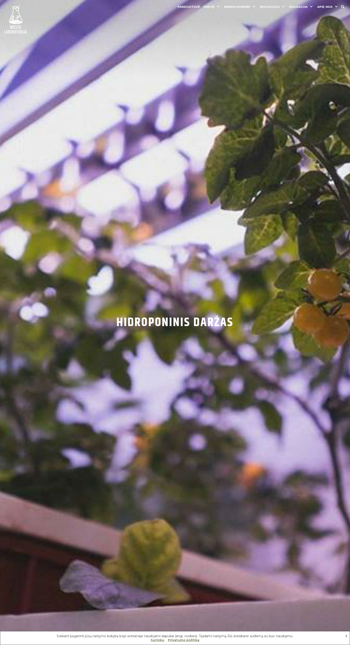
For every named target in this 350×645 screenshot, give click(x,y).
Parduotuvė (188, 6)
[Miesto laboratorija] (15, 19)
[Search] (342, 6)
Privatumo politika (183, 640)
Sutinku (157, 640)
